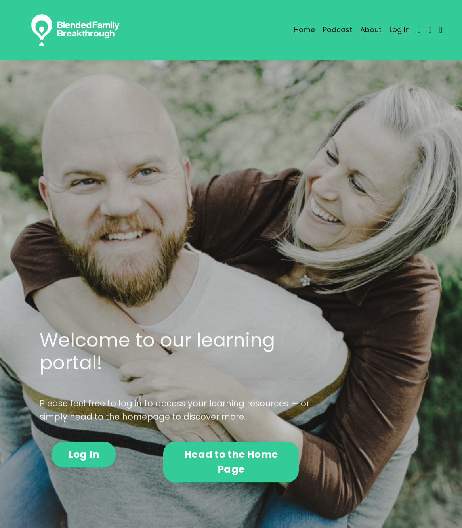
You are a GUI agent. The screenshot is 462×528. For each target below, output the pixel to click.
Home (304, 29)
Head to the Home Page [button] (231, 462)
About (371, 29)
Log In (399, 29)
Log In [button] (83, 454)
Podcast (337, 29)
